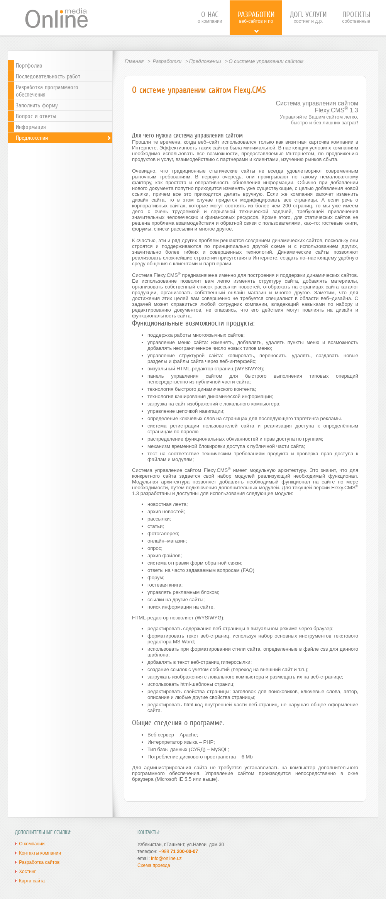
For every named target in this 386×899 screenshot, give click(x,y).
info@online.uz (166, 858)
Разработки (166, 61)
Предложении (205, 61)
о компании (210, 17)
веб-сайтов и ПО (255, 22)
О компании (31, 843)
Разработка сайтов (39, 862)
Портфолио (29, 65)
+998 (178, 851)
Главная (134, 61)
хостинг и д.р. (308, 17)
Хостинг (27, 871)
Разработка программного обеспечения (47, 90)
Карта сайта (32, 881)
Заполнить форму (37, 105)
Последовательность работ (48, 76)
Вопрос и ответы (36, 116)
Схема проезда (153, 865)
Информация (31, 127)
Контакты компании (40, 853)
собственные (356, 17)
